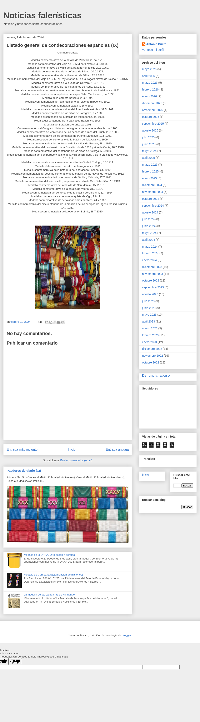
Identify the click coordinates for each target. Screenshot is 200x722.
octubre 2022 (150, 362)
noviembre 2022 (152, 355)
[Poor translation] (15, 661)
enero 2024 (149, 260)
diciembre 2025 (152, 103)
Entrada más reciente (22, 449)
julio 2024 (148, 219)
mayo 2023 (149, 314)
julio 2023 (148, 301)
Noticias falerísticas (42, 15)
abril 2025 (148, 157)
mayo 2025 (149, 151)
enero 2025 (149, 178)
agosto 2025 (150, 130)
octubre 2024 (150, 198)
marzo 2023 (150, 328)
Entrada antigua (117, 449)
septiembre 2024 (153, 205)
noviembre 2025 (152, 110)
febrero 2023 (150, 335)
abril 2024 (148, 239)
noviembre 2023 (152, 273)
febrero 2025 (150, 171)
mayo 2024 (149, 232)
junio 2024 (149, 226)
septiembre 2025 (153, 123)
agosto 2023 (150, 294)
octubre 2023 (150, 280)
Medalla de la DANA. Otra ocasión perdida (49, 554)
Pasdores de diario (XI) (24, 470)
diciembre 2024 (152, 185)
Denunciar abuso (156, 375)
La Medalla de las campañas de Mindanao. (49, 594)
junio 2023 (149, 308)
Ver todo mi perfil (153, 49)
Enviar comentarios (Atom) (76, 460)
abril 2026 (148, 76)
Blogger (126, 635)
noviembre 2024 (152, 192)
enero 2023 (149, 342)
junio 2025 (149, 144)
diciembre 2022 (152, 348)
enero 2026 (149, 96)
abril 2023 (148, 321)
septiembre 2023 (153, 287)
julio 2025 (148, 137)
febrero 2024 (150, 253)
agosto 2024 (150, 212)
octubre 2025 (150, 116)
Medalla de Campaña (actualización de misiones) (53, 574)
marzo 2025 (150, 164)
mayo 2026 (149, 69)
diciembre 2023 (152, 267)
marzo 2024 (150, 246)
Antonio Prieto (156, 44)
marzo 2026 (150, 82)
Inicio (71, 449)
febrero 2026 (150, 89)
